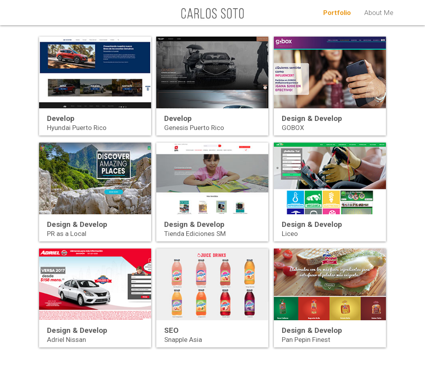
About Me (378, 13)
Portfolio (337, 13)
